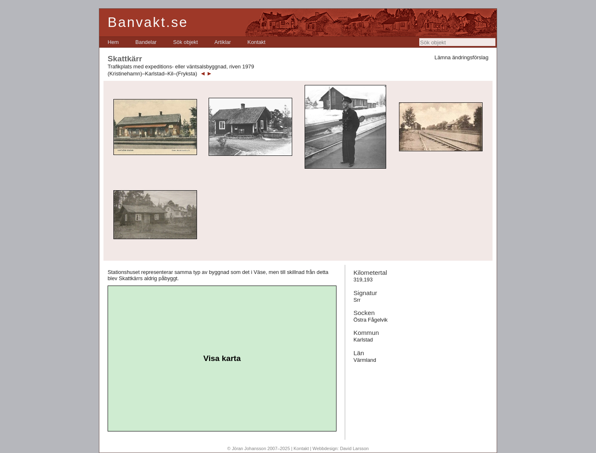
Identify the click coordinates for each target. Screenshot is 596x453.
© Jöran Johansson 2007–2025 (258, 448)
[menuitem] (113, 42)
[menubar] (186, 42)
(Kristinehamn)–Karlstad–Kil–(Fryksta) (152, 73)
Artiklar (222, 42)
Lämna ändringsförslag (461, 57)
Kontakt (256, 42)
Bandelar (145, 42)
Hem (113, 42)
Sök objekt (185, 42)
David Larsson (354, 448)
